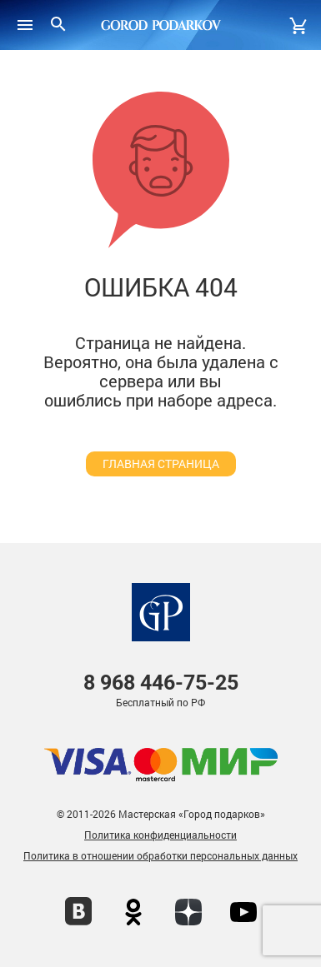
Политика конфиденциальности (160, 834)
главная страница (161, 463)
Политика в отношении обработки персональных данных (160, 855)
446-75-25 (160, 682)
